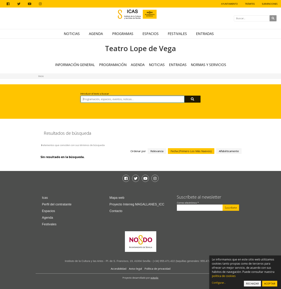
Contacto (115, 211)
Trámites (250, 3)
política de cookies (224, 276)
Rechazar (252, 283)
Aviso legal (135, 268)
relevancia (156, 151)
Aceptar (269, 283)
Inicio (41, 76)
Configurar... (219, 282)
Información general (75, 64)
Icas (45, 197)
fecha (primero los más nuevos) (191, 151)
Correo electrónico (188, 202)
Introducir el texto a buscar (94, 93)
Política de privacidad (157, 268)
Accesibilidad (118, 268)
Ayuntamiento (229, 3)
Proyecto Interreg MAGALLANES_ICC (136, 204)
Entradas (205, 33)
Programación (113, 64)
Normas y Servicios (208, 64)
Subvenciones (269, 3)
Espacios (150, 33)
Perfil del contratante (57, 204)
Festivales (177, 33)
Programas (122, 33)
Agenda (96, 33)
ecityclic (154, 277)
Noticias (72, 33)
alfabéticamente (229, 151)
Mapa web (116, 197)
